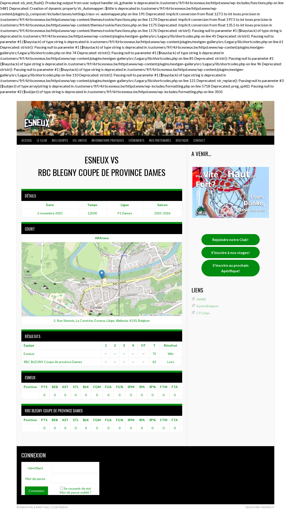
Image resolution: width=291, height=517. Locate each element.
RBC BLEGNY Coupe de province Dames (53, 362)
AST (65, 387)
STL (76, 387)
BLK (86, 387)
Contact (199, 140)
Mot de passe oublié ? (75, 492)
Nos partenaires (160, 140)
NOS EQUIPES (60, 140)
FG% (119, 387)
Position (30, 387)
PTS (44, 387)
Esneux (29, 354)
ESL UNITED (80, 140)
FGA (108, 387)
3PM (130, 387)
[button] (102, 274)
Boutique (182, 140)
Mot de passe (35, 479)
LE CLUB (42, 140)
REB (55, 387)
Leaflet (144, 315)
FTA (174, 387)
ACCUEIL (26, 140)
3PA (142, 387)
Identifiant (35, 468)
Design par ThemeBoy (260, 507)
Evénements (136, 140)
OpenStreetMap (165, 315)
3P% (152, 387)
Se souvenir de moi (77, 488)
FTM (163, 387)
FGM (97, 387)
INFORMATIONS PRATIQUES (107, 140)
